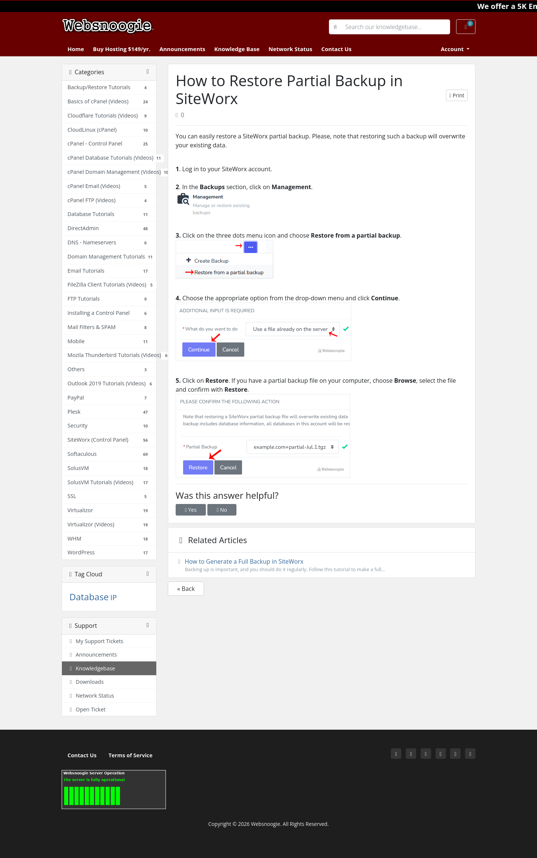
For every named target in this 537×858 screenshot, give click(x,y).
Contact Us (336, 49)
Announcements (182, 49)
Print (456, 95)
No (222, 509)
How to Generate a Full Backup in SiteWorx (322, 565)
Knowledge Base (237, 49)
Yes (191, 509)
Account (453, 49)
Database (89, 597)
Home (75, 49)
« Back (186, 589)
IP (113, 597)
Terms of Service (131, 755)
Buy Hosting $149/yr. (121, 49)
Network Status (290, 49)
